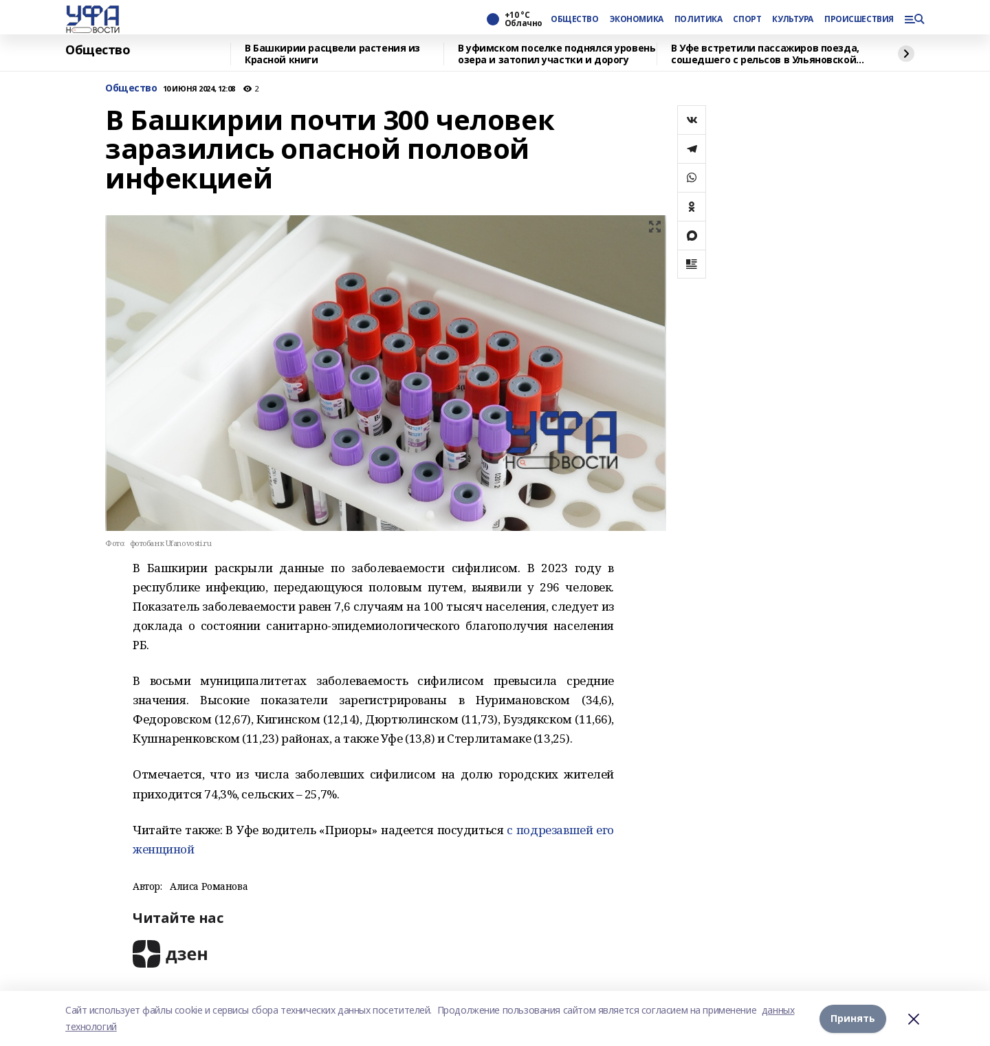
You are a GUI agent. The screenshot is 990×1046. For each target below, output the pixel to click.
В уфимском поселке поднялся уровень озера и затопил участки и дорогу (556, 54)
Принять (852, 1018)
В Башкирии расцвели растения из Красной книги (332, 54)
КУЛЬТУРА (792, 19)
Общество (98, 50)
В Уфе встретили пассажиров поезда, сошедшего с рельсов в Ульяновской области (765, 54)
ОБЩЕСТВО (575, 19)
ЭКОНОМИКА (636, 19)
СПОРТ (747, 19)
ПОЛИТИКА (698, 19)
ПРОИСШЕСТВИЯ (858, 19)
